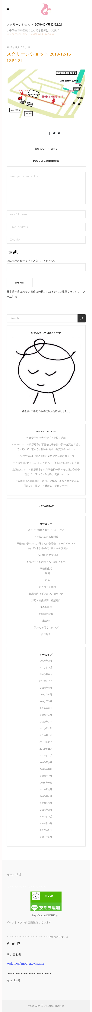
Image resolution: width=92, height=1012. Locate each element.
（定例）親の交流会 (47, 555)
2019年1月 (46, 735)
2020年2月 (46, 660)
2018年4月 (46, 796)
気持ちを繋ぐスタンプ (46, 627)
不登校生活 (46, 568)
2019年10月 (46, 681)
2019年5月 (46, 708)
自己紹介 (46, 634)
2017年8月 (46, 836)
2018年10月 (46, 755)
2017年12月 (46, 816)
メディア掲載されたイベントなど (46, 530)
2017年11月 (46, 823)
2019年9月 (46, 687)
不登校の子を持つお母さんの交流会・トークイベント (46, 543)
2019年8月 (46, 694)
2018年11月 (46, 748)
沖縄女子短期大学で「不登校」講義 (46, 437)
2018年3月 (46, 803)
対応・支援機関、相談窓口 (46, 600)
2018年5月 (46, 789)
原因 (47, 573)
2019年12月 (46, 667)
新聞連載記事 (46, 614)
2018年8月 (46, 769)
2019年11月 (46, 674)
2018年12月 (46, 742)
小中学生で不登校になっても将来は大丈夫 (32, 30)
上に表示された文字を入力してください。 (32, 260)
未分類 (46, 620)
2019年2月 (46, 728)
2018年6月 (46, 782)
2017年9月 (46, 830)
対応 (47, 580)
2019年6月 (46, 701)
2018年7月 (46, 775)
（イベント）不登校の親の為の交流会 (47, 548)
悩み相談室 (46, 607)
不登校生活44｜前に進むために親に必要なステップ (46, 456)
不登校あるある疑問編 (46, 536)
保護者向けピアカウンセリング (46, 593)
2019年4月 (46, 714)
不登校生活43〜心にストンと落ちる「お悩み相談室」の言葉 (46, 462)
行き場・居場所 (47, 586)
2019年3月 (46, 721)
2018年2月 (46, 809)
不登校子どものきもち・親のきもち (46, 561)
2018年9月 (46, 762)
